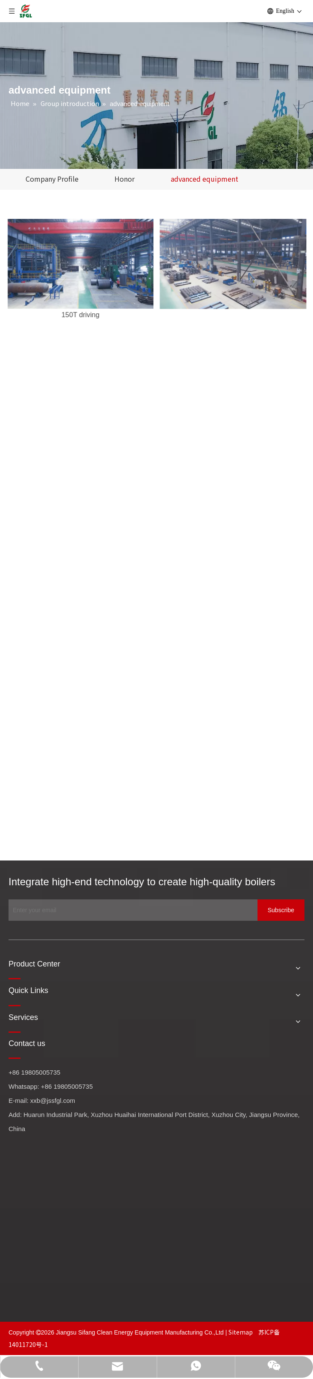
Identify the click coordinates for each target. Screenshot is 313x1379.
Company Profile (52, 179)
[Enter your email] (131, 910)
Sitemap (241, 1332)
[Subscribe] (280, 910)
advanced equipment (204, 179)
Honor (124, 179)
